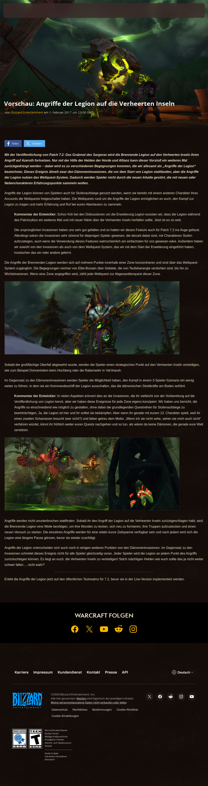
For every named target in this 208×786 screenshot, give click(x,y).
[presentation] (15, 10)
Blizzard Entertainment (27, 112)
